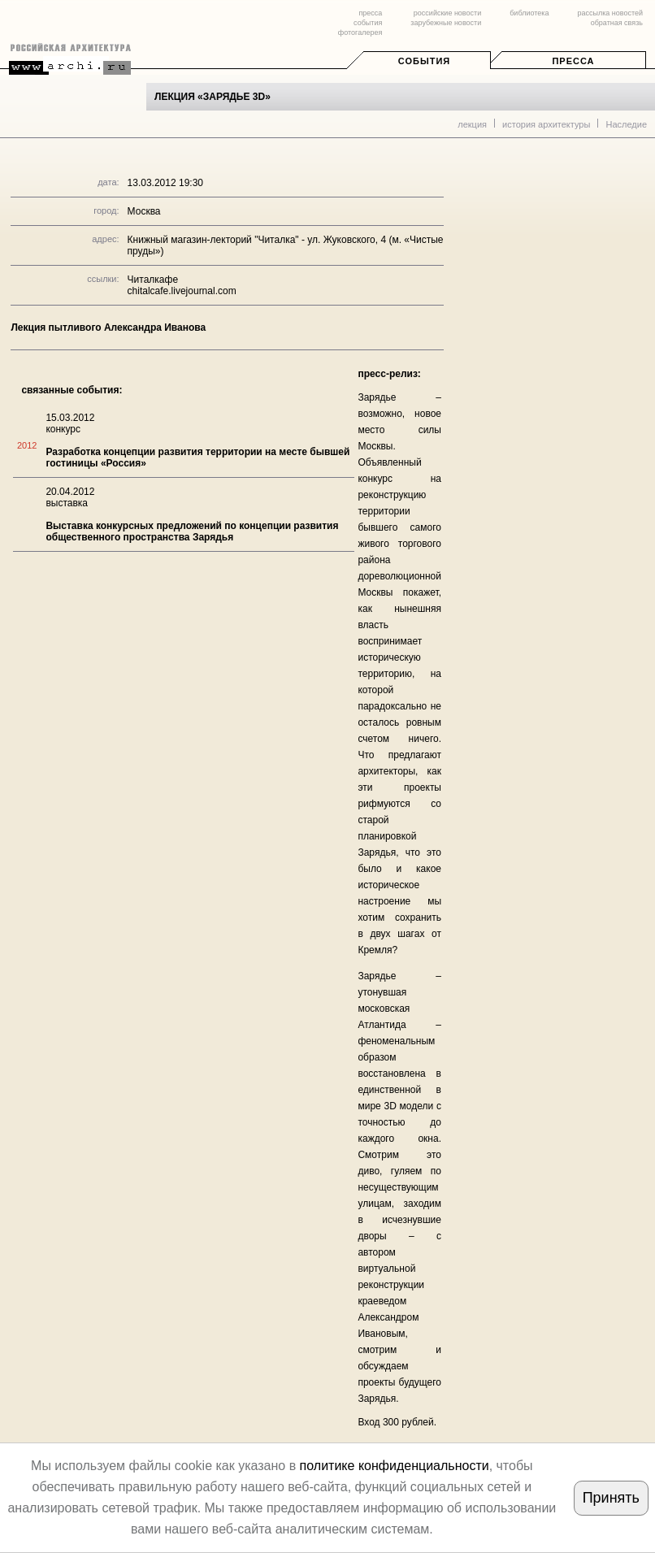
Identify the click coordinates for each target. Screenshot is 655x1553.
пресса (370, 13)
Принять (611, 1498)
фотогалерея (360, 32)
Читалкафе (153, 279)
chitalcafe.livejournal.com (182, 291)
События (424, 61)
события (368, 23)
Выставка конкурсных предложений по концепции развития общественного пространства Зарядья (192, 531)
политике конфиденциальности (394, 1466)
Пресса (573, 61)
